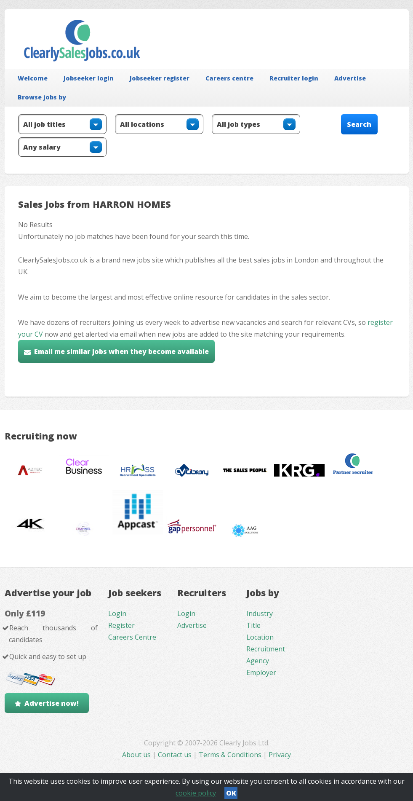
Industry (259, 613)
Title (253, 625)
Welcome (33, 78)
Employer (261, 672)
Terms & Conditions (230, 754)
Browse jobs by (42, 97)
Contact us (175, 754)
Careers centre (229, 78)
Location (260, 637)
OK (231, 793)
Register (121, 625)
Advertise (350, 78)
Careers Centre (132, 637)
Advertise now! (51, 703)
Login (117, 613)
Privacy (280, 754)
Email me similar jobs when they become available (121, 351)
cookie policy (196, 793)
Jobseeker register (159, 78)
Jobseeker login (89, 78)
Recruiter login (293, 78)
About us (137, 754)
